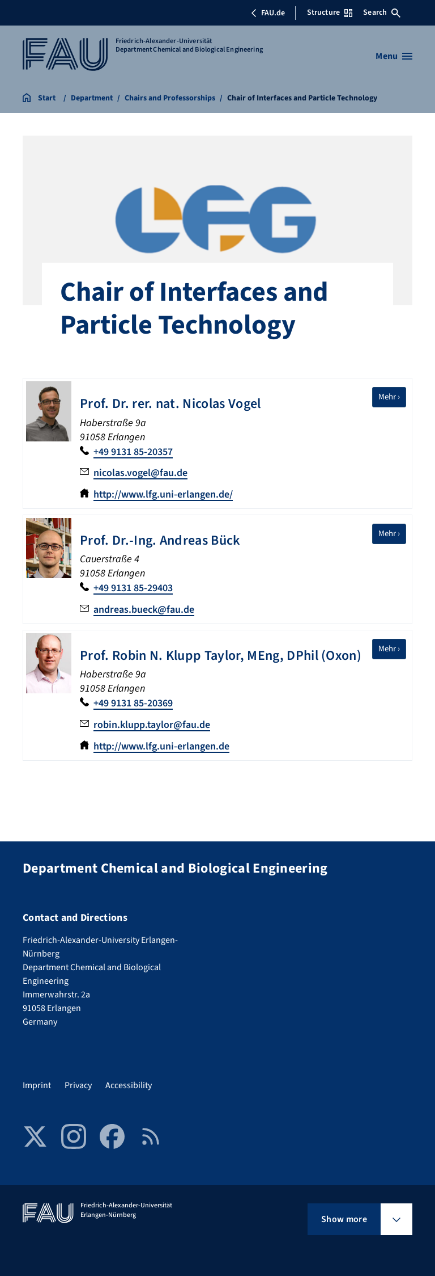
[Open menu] (394, 56)
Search (381, 12)
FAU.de (267, 13)
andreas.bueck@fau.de (143, 608)
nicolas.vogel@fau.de (140, 473)
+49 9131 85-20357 (133, 452)
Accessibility (128, 1085)
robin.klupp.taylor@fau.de (152, 739)
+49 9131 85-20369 (133, 718)
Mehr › (392, 396)
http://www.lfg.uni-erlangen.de (162, 760)
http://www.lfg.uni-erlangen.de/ (163, 494)
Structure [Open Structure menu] (329, 12)
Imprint (37, 1085)
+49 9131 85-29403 (133, 587)
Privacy (78, 1085)
